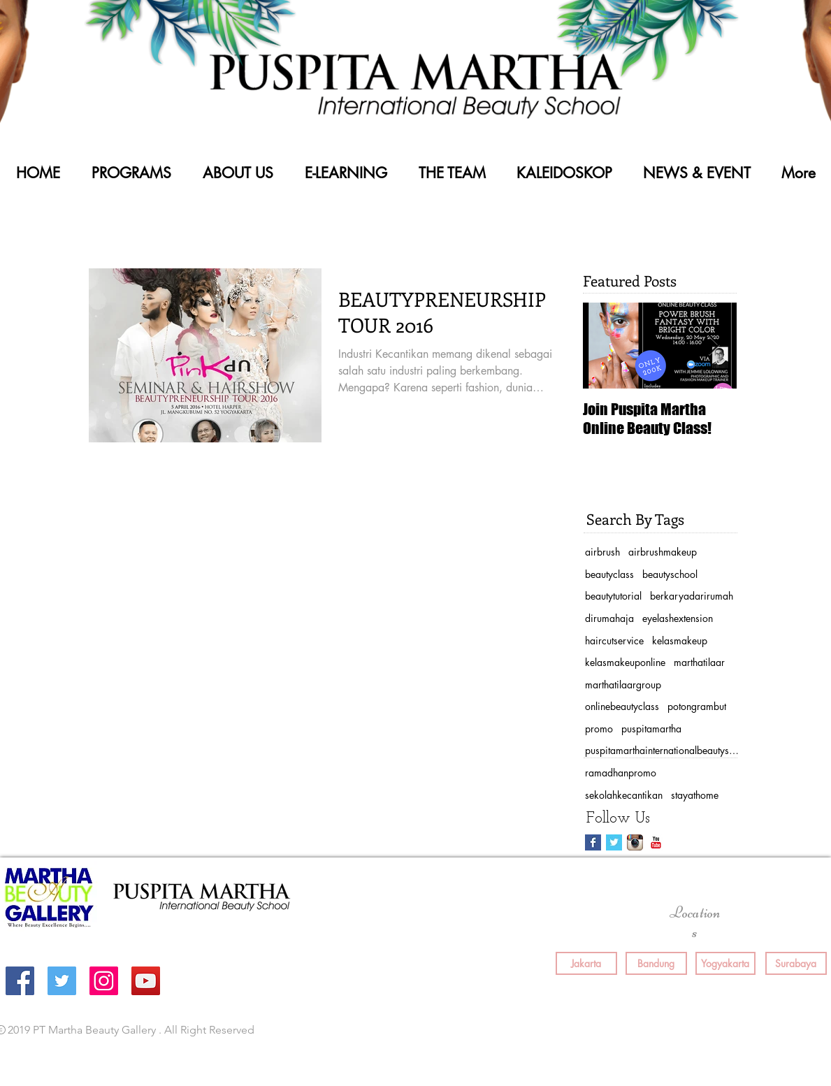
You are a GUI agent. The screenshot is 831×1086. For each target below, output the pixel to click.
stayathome (694, 795)
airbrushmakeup (662, 551)
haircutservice (614, 640)
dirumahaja (609, 618)
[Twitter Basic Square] (614, 842)
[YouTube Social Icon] (145, 980)
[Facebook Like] (610, 1031)
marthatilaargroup (623, 684)
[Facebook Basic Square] (593, 842)
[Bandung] (656, 963)
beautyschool (670, 574)
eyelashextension (677, 618)
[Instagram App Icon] (635, 842)
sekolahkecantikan (624, 795)
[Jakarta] (586, 963)
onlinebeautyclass (622, 706)
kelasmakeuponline (625, 662)
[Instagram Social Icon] (103, 980)
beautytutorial (613, 595)
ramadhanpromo (620, 772)
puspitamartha (651, 728)
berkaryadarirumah (691, 595)
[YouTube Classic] (656, 842)
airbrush (602, 551)
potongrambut (696, 706)
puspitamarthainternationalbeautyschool (662, 750)
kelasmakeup (679, 640)
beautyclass (609, 574)
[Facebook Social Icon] (20, 980)
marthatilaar (699, 662)
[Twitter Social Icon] (62, 980)
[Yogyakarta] (725, 963)
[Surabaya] (796, 963)
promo (599, 728)
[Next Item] (714, 345)
